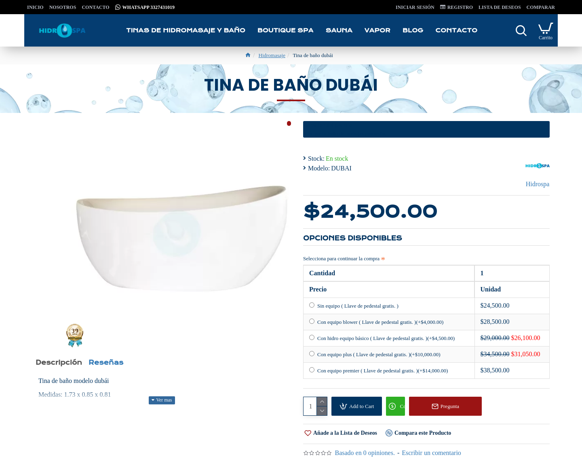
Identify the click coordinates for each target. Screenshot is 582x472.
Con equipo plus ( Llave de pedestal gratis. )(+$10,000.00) (374, 354)
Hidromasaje (272, 55)
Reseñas (114, 364)
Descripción (61, 364)
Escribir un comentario (431, 452)
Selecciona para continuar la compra (341, 258)
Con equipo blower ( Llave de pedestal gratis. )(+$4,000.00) (376, 322)
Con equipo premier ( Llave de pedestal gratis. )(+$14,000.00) (378, 370)
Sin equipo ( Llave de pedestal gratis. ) (354, 305)
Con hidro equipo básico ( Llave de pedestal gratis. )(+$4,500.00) (382, 338)
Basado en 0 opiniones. (364, 452)
